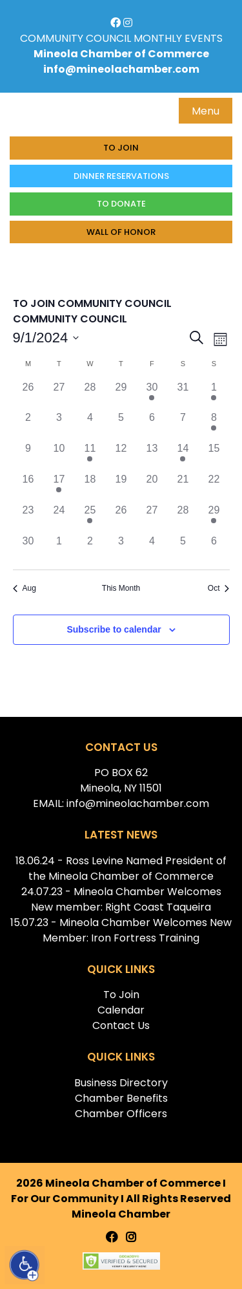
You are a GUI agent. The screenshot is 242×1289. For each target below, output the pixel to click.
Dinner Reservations (121, 176)
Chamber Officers (121, 1113)
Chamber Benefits (121, 1098)
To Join (121, 148)
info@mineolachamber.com (121, 69)
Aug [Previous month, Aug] (24, 588)
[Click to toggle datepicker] (46, 337)
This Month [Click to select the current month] (121, 588)
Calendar (121, 1010)
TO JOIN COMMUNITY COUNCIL (92, 303)
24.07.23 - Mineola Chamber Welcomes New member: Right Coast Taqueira (121, 899)
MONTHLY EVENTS (178, 38)
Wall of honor (121, 232)
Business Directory (121, 1082)
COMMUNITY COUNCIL (75, 38)
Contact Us (121, 1025)
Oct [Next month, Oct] (219, 588)
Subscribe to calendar (113, 629)
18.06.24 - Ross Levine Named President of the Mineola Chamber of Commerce (121, 868)
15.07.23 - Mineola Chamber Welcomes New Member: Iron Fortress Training (121, 930)
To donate (121, 204)
